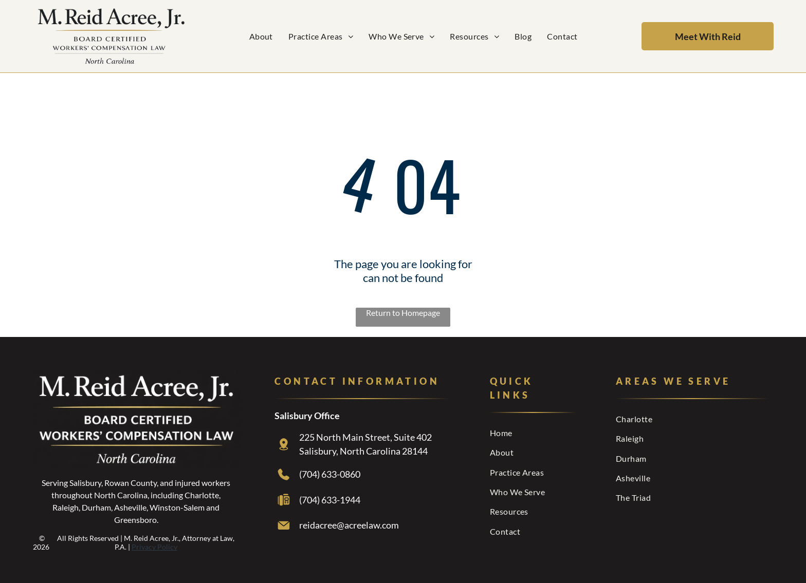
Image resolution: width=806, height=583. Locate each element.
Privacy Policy (154, 546)
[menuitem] (261, 36)
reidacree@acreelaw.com (349, 525)
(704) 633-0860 (329, 474)
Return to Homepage (403, 312)
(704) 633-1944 (329, 499)
